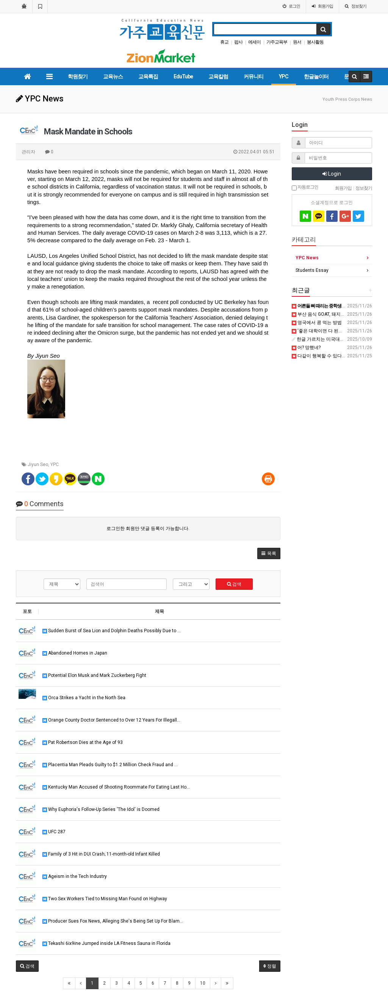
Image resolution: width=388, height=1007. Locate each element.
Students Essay (312, 270)
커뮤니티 (253, 76)
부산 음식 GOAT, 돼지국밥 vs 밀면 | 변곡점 (337, 314)
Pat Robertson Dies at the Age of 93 (82, 742)
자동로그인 (305, 187)
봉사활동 (315, 42)
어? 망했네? (306, 347)
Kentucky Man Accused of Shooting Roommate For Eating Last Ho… (116, 787)
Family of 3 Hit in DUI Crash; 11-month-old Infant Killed (101, 854)
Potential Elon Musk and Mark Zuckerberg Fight (94, 675)
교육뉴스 (113, 76)
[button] (268, 553)
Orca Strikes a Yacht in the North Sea (83, 697)
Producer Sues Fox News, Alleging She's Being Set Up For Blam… (112, 921)
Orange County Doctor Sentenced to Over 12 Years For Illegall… (111, 720)
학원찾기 (78, 76)
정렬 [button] (269, 966)
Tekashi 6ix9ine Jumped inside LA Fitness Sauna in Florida (106, 943)
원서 (297, 42)
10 (202, 983)
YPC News (307, 257)
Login (331, 174)
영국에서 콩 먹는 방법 (317, 322)
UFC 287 (54, 831)
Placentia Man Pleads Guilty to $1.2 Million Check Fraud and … (110, 764)
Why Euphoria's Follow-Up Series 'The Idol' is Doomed (101, 809)
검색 (234, 584)
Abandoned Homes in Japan (74, 653)
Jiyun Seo (38, 464)
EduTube (183, 76)
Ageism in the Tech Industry (74, 876)
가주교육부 (276, 42)
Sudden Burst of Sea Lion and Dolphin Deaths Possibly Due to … (111, 630)
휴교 (224, 42)
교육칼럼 (218, 76)
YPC (283, 76)
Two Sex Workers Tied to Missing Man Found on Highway (104, 898)
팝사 (238, 42)
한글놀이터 (316, 76)
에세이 (254, 42)
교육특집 (148, 76)
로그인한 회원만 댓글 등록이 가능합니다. (147, 528)
